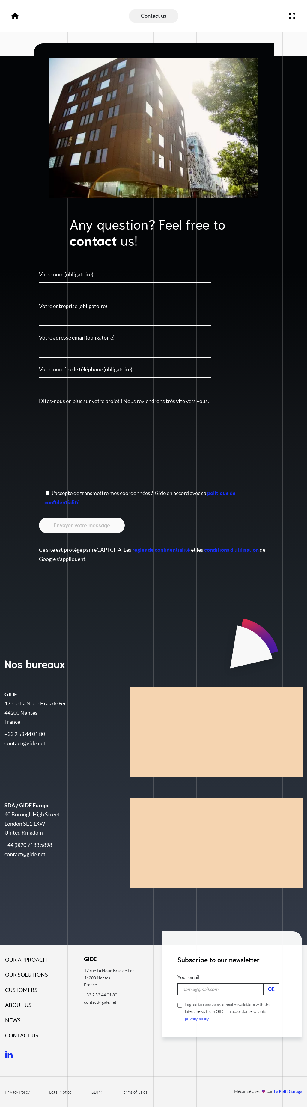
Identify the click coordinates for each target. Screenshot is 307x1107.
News (13, 1020)
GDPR (96, 1092)
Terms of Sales (134, 1092)
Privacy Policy (17, 1092)
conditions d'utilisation (231, 550)
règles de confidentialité (161, 550)
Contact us (21, 1035)
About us (18, 1005)
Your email (188, 977)
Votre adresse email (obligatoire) (153, 346)
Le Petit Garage (288, 1091)
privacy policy (197, 1018)
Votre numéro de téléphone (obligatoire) (153, 377)
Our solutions (26, 975)
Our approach (26, 960)
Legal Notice (60, 1092)
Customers (21, 990)
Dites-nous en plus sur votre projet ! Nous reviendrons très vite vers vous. (153, 440)
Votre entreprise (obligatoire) (153, 314)
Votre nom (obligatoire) (153, 282)
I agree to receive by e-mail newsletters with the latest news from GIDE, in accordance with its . (223, 1011)
